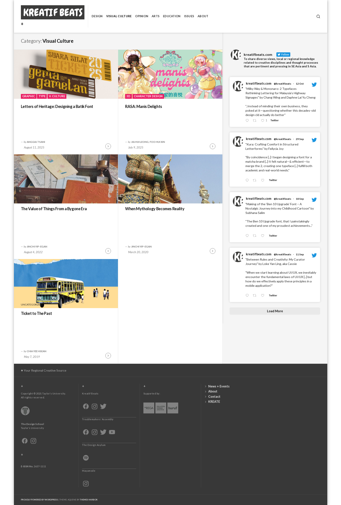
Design (97, 16)
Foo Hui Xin (157, 141)
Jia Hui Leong (140, 141)
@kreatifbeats (282, 83)
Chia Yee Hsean (36, 351)
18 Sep (300, 198)
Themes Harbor (88, 499)
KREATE (214, 401)
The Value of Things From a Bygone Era (54, 208)
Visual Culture (119, 16)
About (203, 16)
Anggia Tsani (36, 141)
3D (128, 96)
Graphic (28, 96)
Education (171, 16)
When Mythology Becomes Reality (154, 208)
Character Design (148, 96)
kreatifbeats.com (258, 83)
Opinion (141, 16)
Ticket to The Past (36, 313)
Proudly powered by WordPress (39, 499)
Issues (189, 16)
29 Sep (300, 139)
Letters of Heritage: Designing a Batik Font (57, 106)
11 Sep (300, 254)
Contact (214, 396)
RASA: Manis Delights (143, 106)
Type (42, 96)
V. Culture (57, 96)
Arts (156, 16)
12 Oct (300, 83)
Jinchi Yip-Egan (37, 246)
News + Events (219, 386)
